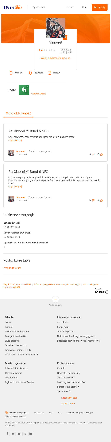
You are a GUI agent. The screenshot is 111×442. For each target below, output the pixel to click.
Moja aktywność (18, 113)
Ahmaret (20, 151)
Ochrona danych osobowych (80, 412)
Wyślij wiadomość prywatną (55, 58)
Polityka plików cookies (15, 416)
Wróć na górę (55, 305)
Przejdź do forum (12, 267)
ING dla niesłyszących (19, 412)
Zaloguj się (99, 7)
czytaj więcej (15, 140)
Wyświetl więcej (38, 94)
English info (39, 412)
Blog (84, 7)
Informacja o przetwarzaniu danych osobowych (57, 284)
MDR (60, 412)
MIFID (51, 412)
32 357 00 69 (68, 403)
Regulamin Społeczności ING (17, 284)
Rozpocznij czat (69, 397)
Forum (70, 7)
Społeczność (39, 7)
